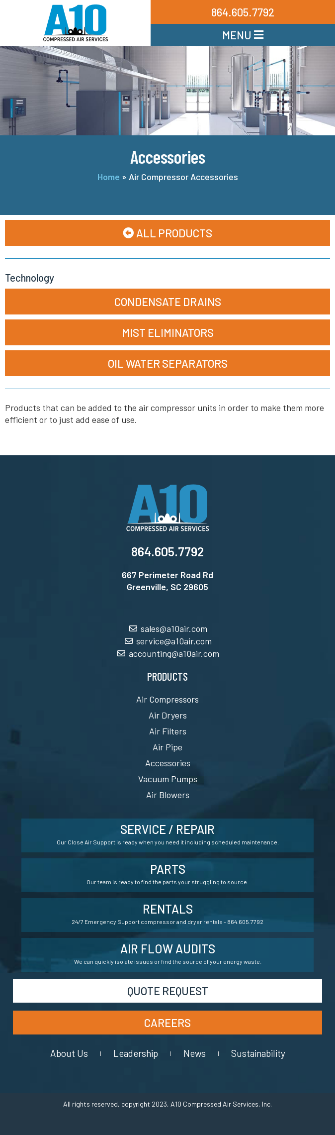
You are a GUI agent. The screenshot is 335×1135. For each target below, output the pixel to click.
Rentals (168, 909)
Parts (167, 869)
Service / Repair (167, 829)
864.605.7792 (167, 551)
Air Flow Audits (167, 948)
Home (108, 176)
